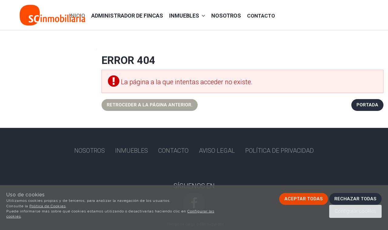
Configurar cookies (355, 211)
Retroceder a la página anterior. (149, 105)
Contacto (261, 16)
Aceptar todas (303, 199)
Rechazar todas (355, 199)
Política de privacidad (279, 150)
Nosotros (226, 15)
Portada (367, 105)
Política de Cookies (47, 206)
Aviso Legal (217, 150)
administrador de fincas (127, 15)
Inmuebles (187, 15)
